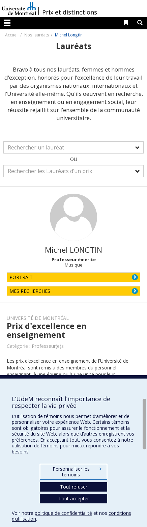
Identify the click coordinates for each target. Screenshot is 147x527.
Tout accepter (73, 498)
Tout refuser (73, 486)
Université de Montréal (19, 8)
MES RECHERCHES (29, 291)
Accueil (12, 34)
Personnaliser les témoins (77, 472)
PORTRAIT (21, 277)
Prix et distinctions (69, 12)
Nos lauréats (36, 34)
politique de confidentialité (63, 513)
